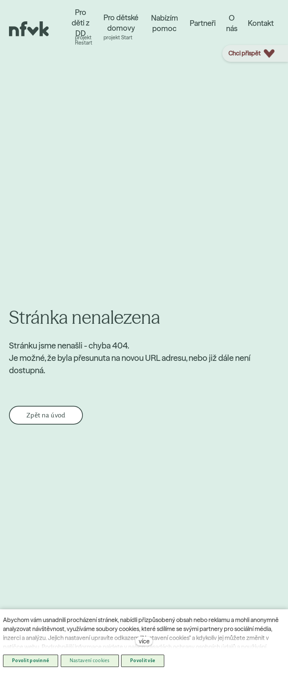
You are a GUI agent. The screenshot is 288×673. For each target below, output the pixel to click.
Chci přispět (251, 53)
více (144, 641)
